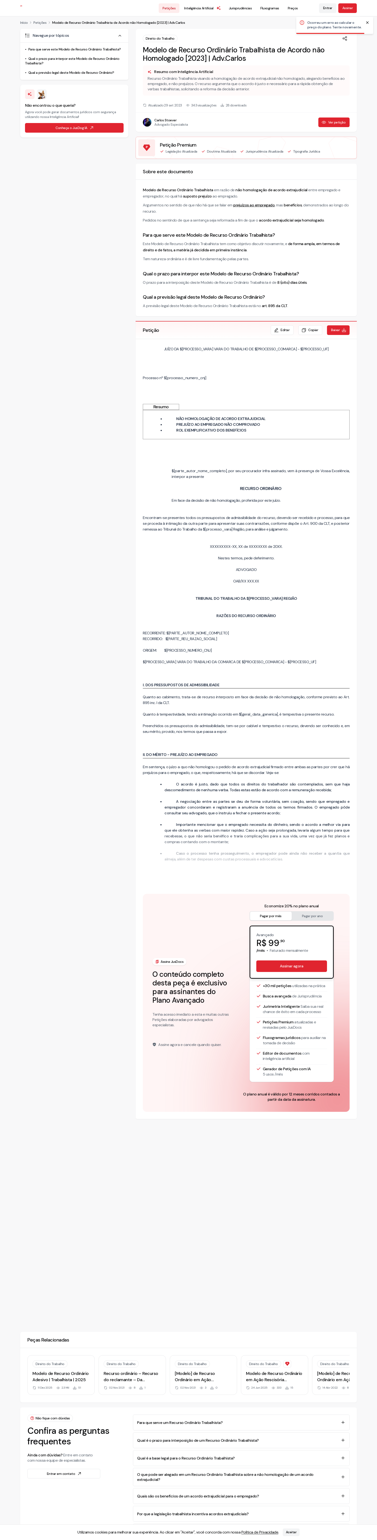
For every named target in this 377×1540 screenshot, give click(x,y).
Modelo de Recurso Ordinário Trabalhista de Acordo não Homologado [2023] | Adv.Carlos (118, 22)
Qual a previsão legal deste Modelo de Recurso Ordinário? (71, 72)
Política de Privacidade (259, 1532)
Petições (169, 8)
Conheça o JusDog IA (75, 127)
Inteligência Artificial (202, 8)
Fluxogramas (269, 8)
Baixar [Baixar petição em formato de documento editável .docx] (338, 330)
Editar (281, 330)
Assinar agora (291, 966)
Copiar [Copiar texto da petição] (310, 330)
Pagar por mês (271, 916)
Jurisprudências (240, 8)
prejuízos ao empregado (254, 205)
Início (24, 22)
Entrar (327, 8)
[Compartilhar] (345, 38)
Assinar (347, 8)
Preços (293, 8)
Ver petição (333, 122)
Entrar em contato (64, 1473)
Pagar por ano (312, 916)
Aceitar (291, 1532)
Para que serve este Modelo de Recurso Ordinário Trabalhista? (74, 49)
